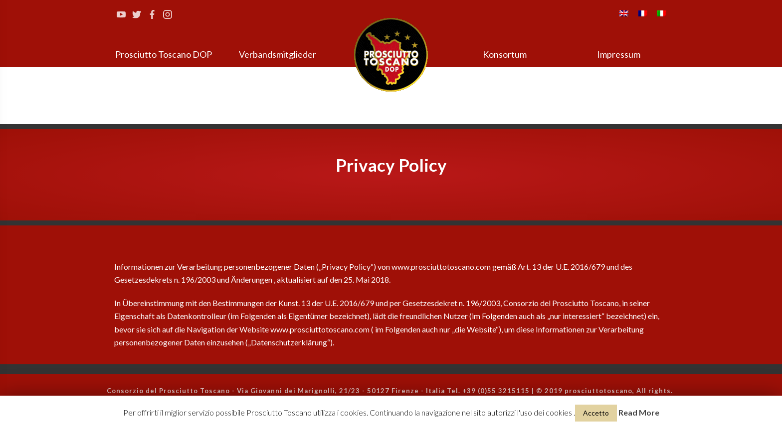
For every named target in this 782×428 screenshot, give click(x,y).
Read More (638, 412)
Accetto (596, 413)
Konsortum (505, 54)
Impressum (618, 54)
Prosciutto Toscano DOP (163, 54)
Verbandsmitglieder (277, 54)
